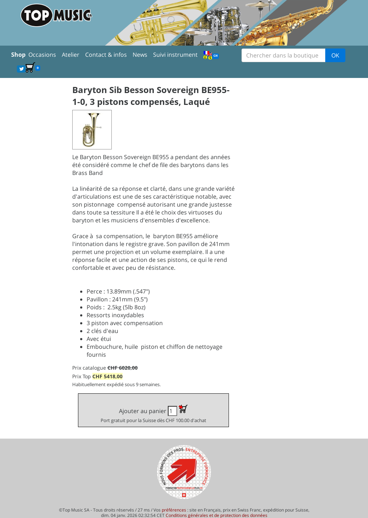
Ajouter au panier (153, 414)
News (140, 55)
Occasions (42, 55)
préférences (174, 510)
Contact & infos (106, 55)
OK (335, 55)
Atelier (70, 55)
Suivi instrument (175, 55)
